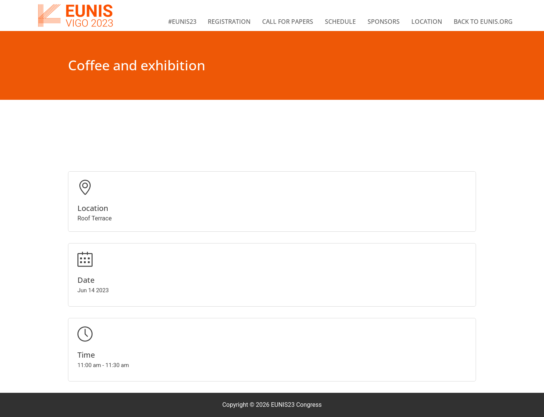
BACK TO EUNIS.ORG (483, 21)
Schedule (340, 21)
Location (426, 21)
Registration (229, 21)
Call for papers (287, 21)
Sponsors (384, 21)
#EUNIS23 (182, 21)
